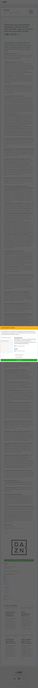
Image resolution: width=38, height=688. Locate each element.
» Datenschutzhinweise (19, 354)
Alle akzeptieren (19, 360)
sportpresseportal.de (20, 351)
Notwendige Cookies (6, 337)
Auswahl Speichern (19, 357)
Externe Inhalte (5, 341)
